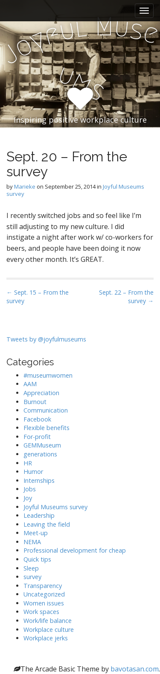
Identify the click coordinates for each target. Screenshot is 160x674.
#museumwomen (48, 375)
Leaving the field (46, 524)
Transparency (42, 586)
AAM (30, 384)
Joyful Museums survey (55, 507)
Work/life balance (47, 621)
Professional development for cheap (74, 550)
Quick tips (37, 559)
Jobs (29, 489)
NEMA (32, 542)
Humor (33, 471)
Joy (27, 498)
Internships (39, 480)
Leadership (39, 515)
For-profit (37, 437)
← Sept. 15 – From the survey (37, 296)
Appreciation (41, 393)
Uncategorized (44, 594)
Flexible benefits (46, 428)
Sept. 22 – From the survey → (126, 296)
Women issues (43, 603)
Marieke (24, 186)
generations (40, 454)
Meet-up (35, 533)
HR (27, 463)
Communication (45, 410)
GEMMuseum (42, 445)
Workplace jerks (45, 638)
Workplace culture (48, 629)
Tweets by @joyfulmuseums (46, 339)
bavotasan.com (135, 669)
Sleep (31, 568)
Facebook (37, 419)
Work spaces (41, 612)
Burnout (35, 402)
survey (32, 577)
